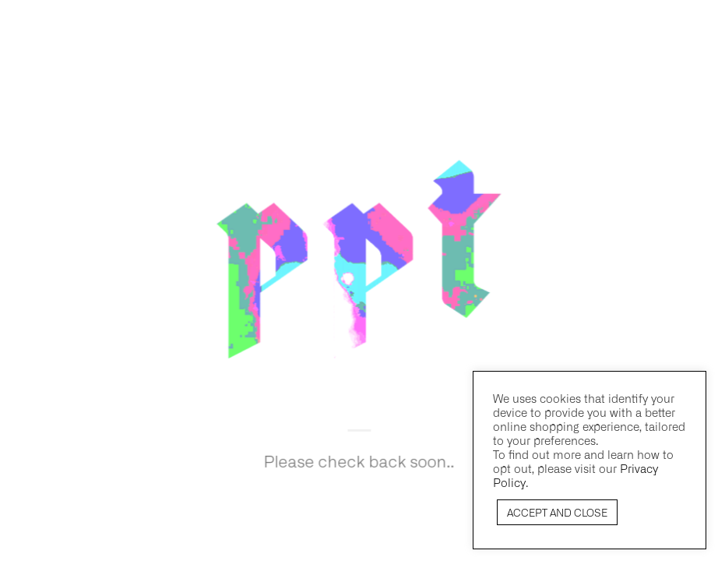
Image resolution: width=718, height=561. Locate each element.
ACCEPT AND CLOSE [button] (557, 512)
